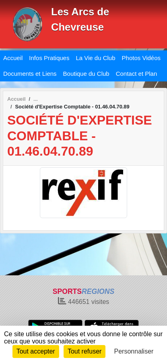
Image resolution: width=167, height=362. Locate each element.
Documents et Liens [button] (30, 73)
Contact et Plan (136, 73)
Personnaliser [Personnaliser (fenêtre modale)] (134, 351)
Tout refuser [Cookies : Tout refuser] (84, 351)
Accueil (13, 57)
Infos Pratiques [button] (49, 57)
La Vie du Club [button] (95, 57)
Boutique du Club (86, 73)
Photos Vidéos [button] (141, 57)
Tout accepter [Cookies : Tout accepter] (35, 351)
